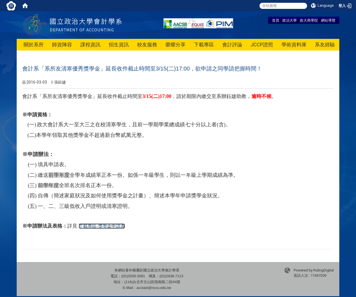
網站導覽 (328, 20)
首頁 (275, 20)
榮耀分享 (175, 44)
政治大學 (289, 20)
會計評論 (232, 44)
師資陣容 (62, 44)
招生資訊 (119, 44)
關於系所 (34, 44)
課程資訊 (90, 44)
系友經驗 (325, 44)
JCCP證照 (262, 44)
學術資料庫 (293, 44)
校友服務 (147, 44)
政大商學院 (309, 20)
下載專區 (204, 44)
